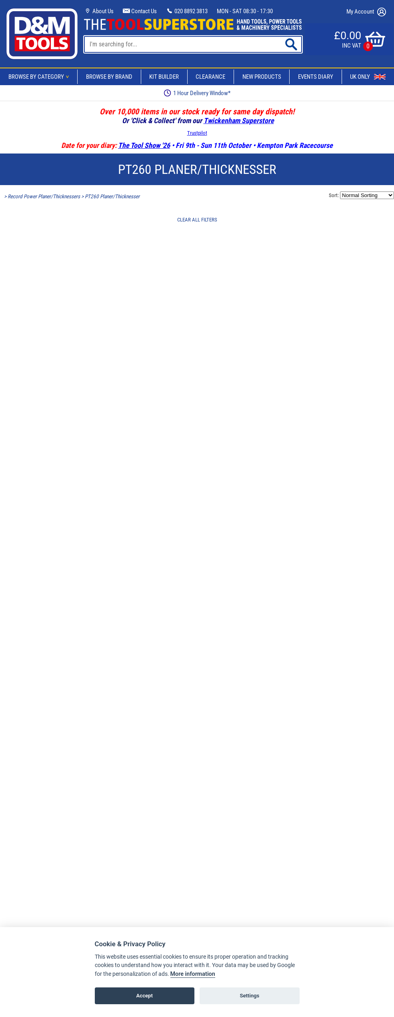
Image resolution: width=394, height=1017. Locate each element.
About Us (99, 11)
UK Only (368, 76)
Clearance (210, 76)
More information (192, 974)
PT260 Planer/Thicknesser (112, 196)
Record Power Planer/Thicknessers (44, 196)
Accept (144, 996)
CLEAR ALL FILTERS (197, 220)
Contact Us (140, 11)
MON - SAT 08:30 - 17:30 (245, 11)
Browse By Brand (109, 76)
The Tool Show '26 (144, 145)
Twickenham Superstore (239, 120)
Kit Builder (164, 76)
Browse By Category (40, 76)
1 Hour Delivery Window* (197, 93)
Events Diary (315, 76)
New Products (261, 76)
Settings (249, 996)
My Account (366, 12)
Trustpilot (197, 133)
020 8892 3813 (187, 11)
